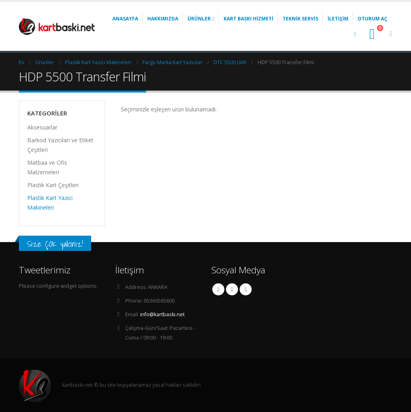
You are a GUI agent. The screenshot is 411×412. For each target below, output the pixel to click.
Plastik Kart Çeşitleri (53, 185)
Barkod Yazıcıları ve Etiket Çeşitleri (60, 144)
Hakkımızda (162, 18)
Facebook (218, 289)
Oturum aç (372, 18)
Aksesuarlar (42, 127)
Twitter (232, 289)
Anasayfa (125, 18)
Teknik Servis (300, 18)
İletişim (338, 18)
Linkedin (246, 289)
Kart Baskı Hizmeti (248, 18)
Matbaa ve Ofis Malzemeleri (47, 167)
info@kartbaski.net (162, 314)
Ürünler (199, 18)
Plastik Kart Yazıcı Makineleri (50, 202)
